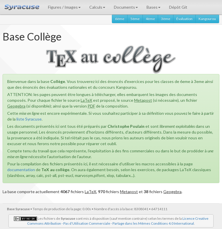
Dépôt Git (178, 7)
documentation (21, 169)
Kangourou (207, 18)
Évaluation (184, 18)
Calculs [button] (97, 7)
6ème (119, 18)
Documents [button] (126, 7)
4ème (150, 18)
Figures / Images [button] (64, 7)
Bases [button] (153, 7)
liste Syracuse (29, 119)
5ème (135, 18)
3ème (165, 18)
